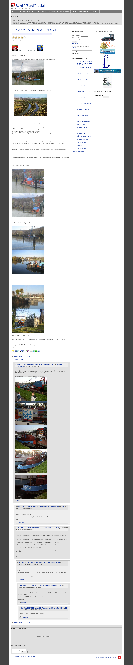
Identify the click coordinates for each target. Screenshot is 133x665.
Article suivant (28, 356)
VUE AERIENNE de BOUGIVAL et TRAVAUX (34, 30)
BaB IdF (20, 34)
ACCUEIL (15, 11)
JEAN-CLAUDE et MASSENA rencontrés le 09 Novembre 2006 (34, 364)
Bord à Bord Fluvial (28, 5)
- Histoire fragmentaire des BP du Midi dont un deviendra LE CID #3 (84, 135)
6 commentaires (37, 34)
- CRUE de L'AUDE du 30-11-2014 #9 (84, 128)
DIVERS (44, 11)
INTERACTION (64, 11)
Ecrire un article (116, 2)
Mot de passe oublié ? (77, 43)
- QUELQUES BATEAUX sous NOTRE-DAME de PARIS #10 (83, 147)
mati (16, 34)
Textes (34, 656)
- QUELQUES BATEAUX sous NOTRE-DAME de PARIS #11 (83, 141)
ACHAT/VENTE (53, 11)
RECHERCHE (94, 11)
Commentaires (28, 656)
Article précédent (18, 356)
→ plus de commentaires (78, 151)
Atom (23, 656)
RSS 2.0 (20, 656)
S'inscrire (108, 2)
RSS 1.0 (16, 656)
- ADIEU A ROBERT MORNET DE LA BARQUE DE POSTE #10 (84, 63)
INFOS (38, 11)
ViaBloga (102, 657)
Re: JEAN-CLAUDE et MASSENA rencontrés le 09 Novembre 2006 (38, 506)
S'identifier (102, 2)
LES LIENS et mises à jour (80, 11)
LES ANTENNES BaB (26, 11)
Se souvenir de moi (78, 40)
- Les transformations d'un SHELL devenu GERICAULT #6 (83, 123)
